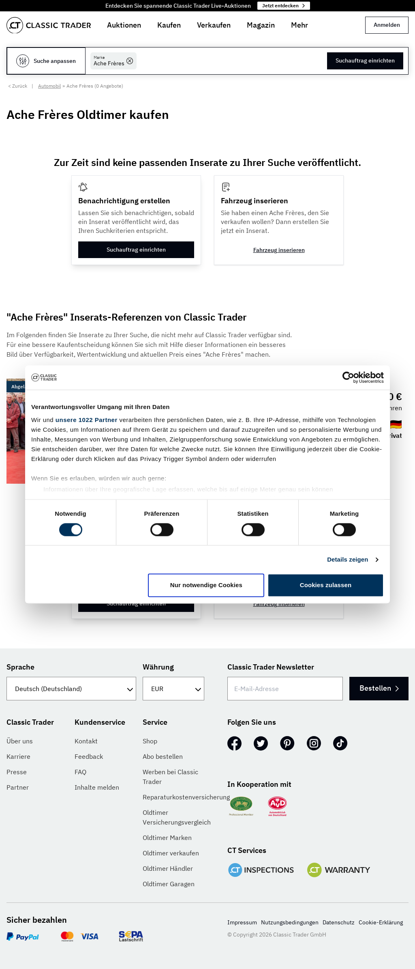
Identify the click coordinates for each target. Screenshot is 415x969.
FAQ (80, 772)
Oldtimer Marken (167, 837)
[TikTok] (340, 743)
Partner (17, 787)
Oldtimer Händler (168, 868)
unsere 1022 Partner (87, 419)
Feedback (89, 756)
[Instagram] (314, 743)
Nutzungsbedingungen (290, 922)
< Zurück (17, 86)
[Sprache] (71, 688)
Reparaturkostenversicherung (186, 797)
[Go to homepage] (48, 25)
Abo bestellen (163, 756)
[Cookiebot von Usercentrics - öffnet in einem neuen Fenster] (348, 377)
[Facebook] (234, 743)
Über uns (19, 741)
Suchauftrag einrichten (365, 60)
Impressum (242, 922)
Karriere (18, 756)
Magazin (261, 25)
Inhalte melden (97, 787)
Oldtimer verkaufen (171, 853)
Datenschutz (339, 922)
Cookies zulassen (325, 585)
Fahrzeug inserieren (279, 250)
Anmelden (387, 24)
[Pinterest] (287, 743)
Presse (16, 772)
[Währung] (173, 688)
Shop (150, 741)
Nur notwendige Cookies (206, 585)
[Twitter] (261, 743)
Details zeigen (347, 559)
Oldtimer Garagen (169, 884)
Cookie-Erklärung (381, 922)
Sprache (20, 667)
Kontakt (86, 741)
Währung (158, 667)
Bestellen (375, 688)
